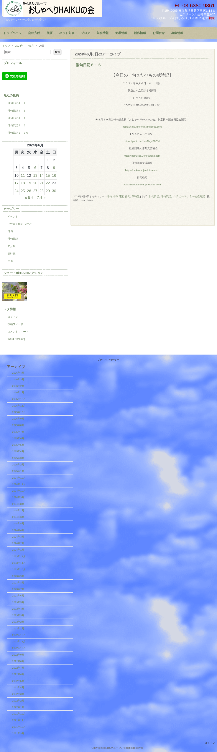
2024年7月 (18, 510)
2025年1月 (18, 471)
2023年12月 (19, 556)
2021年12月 (19, 713)
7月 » (41, 197)
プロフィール (13, 63)
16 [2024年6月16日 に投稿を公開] (54, 175)
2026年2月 (18, 386)
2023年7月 (18, 589)
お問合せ (159, 33)
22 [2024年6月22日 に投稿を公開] (48, 183)
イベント (13, 216)
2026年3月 (18, 379)
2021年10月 (19, 727)
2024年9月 (18, 497)
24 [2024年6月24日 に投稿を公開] (16, 191)
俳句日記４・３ (17, 110)
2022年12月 (19, 635)
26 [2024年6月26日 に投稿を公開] (29, 191)
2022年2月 (18, 700)
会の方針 (34, 33)
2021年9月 (18, 733)
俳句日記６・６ (88, 65)
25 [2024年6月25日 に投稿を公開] (23, 191)
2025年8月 (18, 425)
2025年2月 (18, 464)
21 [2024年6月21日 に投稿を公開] (41, 183)
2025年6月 (18, 438)
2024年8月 (18, 504)
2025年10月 (19, 412)
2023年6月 (18, 595)
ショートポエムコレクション (23, 273)
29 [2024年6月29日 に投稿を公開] (48, 191)
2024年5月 (18, 523)
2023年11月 (19, 563)
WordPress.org (16, 338)
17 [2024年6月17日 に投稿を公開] (16, 183)
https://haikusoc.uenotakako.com (142, 155)
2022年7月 (18, 667)
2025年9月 (18, 418)
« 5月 (29, 197)
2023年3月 (18, 615)
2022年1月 (18, 707)
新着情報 (121, 33)
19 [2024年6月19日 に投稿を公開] (29, 183)
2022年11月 (19, 641)
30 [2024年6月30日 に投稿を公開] (54, 191)
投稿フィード (15, 324)
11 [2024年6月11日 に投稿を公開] (23, 175)
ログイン (13, 316)
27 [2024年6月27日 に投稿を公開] (35, 191)
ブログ (85, 33)
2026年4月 (18, 372)
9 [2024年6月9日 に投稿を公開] (54, 167)
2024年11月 (19, 484)
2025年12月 (19, 399)
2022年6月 (18, 674)
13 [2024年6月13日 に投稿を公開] (35, 175)
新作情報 (140, 33)
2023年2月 (18, 622)
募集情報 (177, 33)
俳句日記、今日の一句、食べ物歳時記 (183, 196)
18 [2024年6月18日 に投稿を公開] (23, 183)
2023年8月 (18, 582)
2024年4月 (18, 530)
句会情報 (103, 33)
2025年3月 (18, 458)
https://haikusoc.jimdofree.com (142, 170)
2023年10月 (19, 569)
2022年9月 (18, 654)
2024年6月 (18, 517)
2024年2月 (18, 543)
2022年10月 (19, 648)
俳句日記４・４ (17, 103)
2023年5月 (18, 602)
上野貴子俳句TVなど (20, 223)
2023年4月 (18, 609)
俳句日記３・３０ (18, 132)
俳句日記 (118, 196)
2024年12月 (19, 477)
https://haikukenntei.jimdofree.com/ (142, 184)
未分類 (11, 246)
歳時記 (11, 253)
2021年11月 (19, 720)
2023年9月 (18, 576)
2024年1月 (18, 549)
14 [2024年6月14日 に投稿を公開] (41, 175)
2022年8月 (18, 661)
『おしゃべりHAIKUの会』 (52, 8)
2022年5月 (18, 681)
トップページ (12, 33)
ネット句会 (66, 33)
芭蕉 (10, 261)
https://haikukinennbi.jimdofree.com (142, 126)
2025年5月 (18, 445)
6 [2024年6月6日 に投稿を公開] (35, 167)
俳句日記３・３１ (18, 125)
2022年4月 (18, 687)
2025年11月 (19, 405)
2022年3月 (18, 694)
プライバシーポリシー (108, 359)
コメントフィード (18, 331)
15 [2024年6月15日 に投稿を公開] (48, 175)
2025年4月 (18, 451)
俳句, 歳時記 (132, 196)
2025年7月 (18, 432)
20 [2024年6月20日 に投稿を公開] (35, 183)
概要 (50, 33)
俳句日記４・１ (17, 118)
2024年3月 (18, 536)
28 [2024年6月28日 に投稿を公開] (41, 191)
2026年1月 (18, 392)
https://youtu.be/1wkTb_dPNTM (142, 141)
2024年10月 (19, 490)
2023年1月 (18, 628)
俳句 (109, 196)
